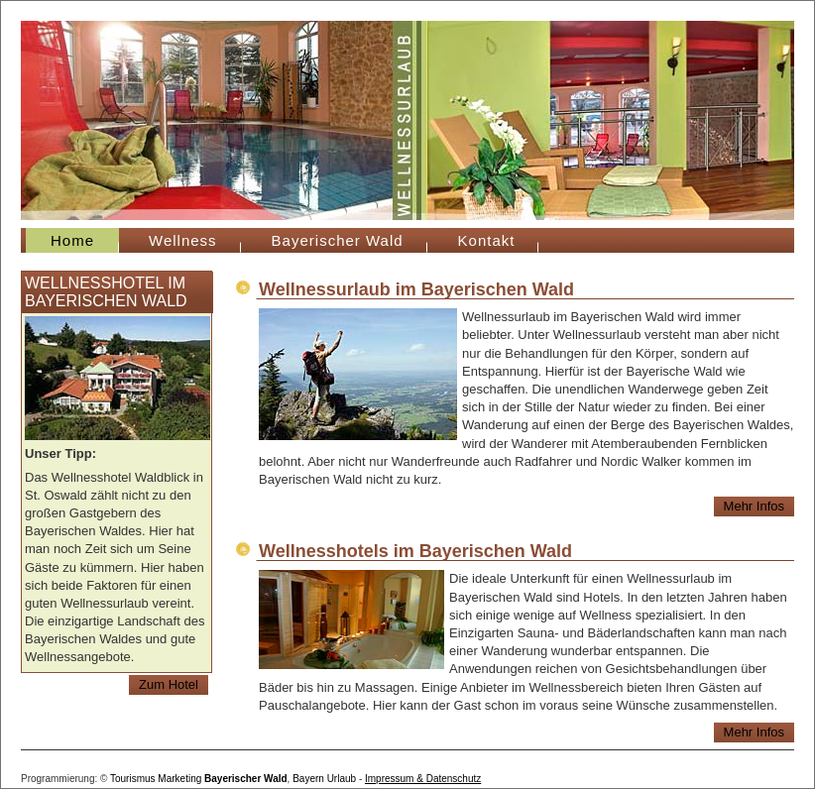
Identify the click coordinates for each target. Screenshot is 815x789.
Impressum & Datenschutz (423, 778)
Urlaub (341, 778)
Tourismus (133, 778)
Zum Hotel (168, 684)
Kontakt (487, 240)
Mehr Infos (754, 506)
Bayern (308, 778)
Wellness (183, 240)
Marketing (179, 778)
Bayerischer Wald (338, 240)
